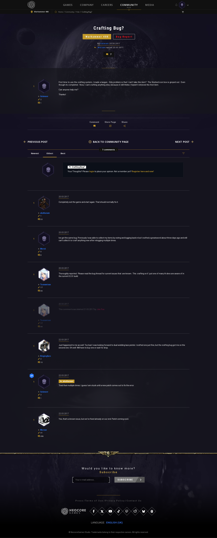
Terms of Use (94, 501)
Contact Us (134, 501)
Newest (35, 153)
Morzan (101, 48)
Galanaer (104, 44)
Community (129, 5)
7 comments (108, 150)
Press (79, 501)
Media (149, 5)
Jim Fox (100, 309)
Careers (107, 5)
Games (68, 5)
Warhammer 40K (97, 36)
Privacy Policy (115, 501)
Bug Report (124, 36)
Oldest (49, 153)
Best (63, 153)
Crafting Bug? (77, 167)
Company (87, 5)
